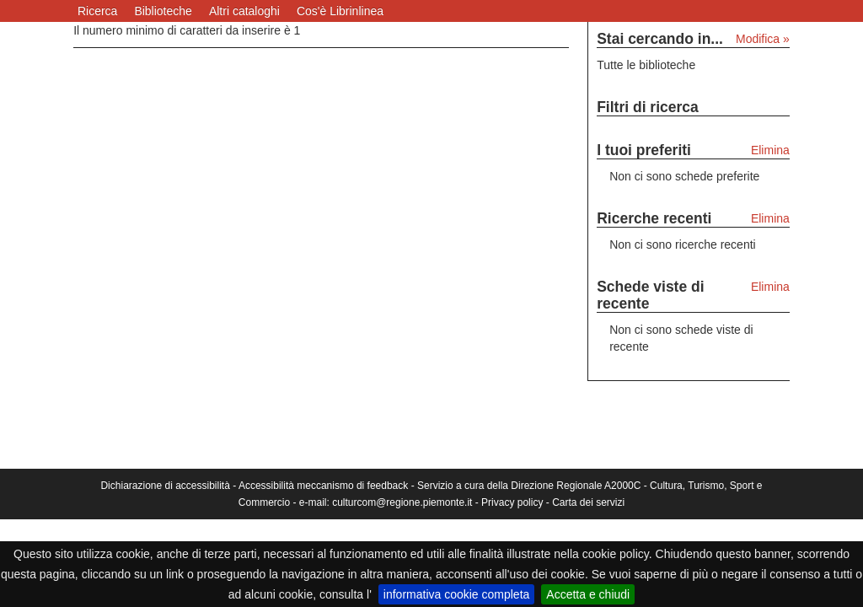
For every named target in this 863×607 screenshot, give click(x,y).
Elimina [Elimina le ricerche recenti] (770, 218)
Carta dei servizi (588, 502)
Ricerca (97, 11)
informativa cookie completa (456, 594)
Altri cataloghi (244, 11)
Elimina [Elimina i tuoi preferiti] (770, 150)
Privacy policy (512, 502)
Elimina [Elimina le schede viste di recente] (770, 286)
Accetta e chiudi (588, 594)
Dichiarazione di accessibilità (164, 486)
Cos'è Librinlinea (340, 11)
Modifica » (763, 39)
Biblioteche (163, 11)
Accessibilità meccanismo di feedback (323, 486)
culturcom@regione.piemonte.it (402, 502)
